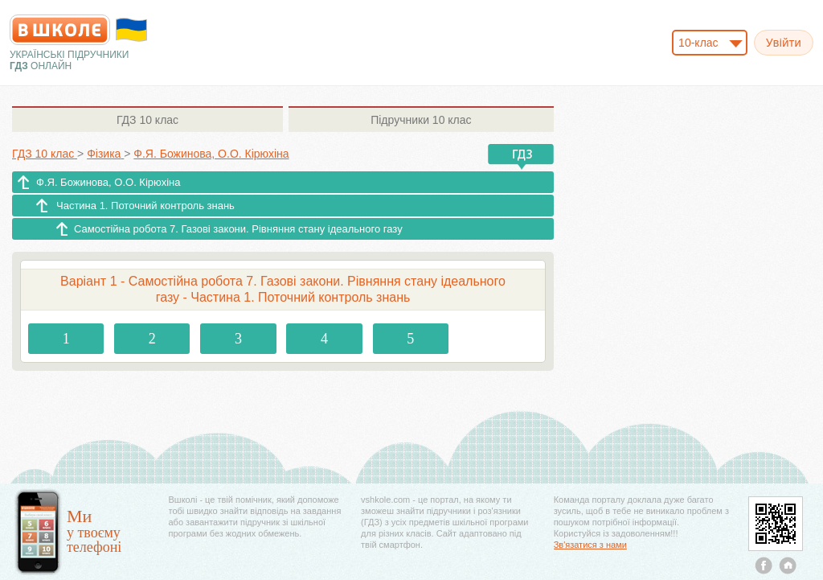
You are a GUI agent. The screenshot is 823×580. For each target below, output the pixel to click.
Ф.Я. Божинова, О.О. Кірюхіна (108, 182)
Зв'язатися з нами (590, 544)
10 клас (147, 119)
